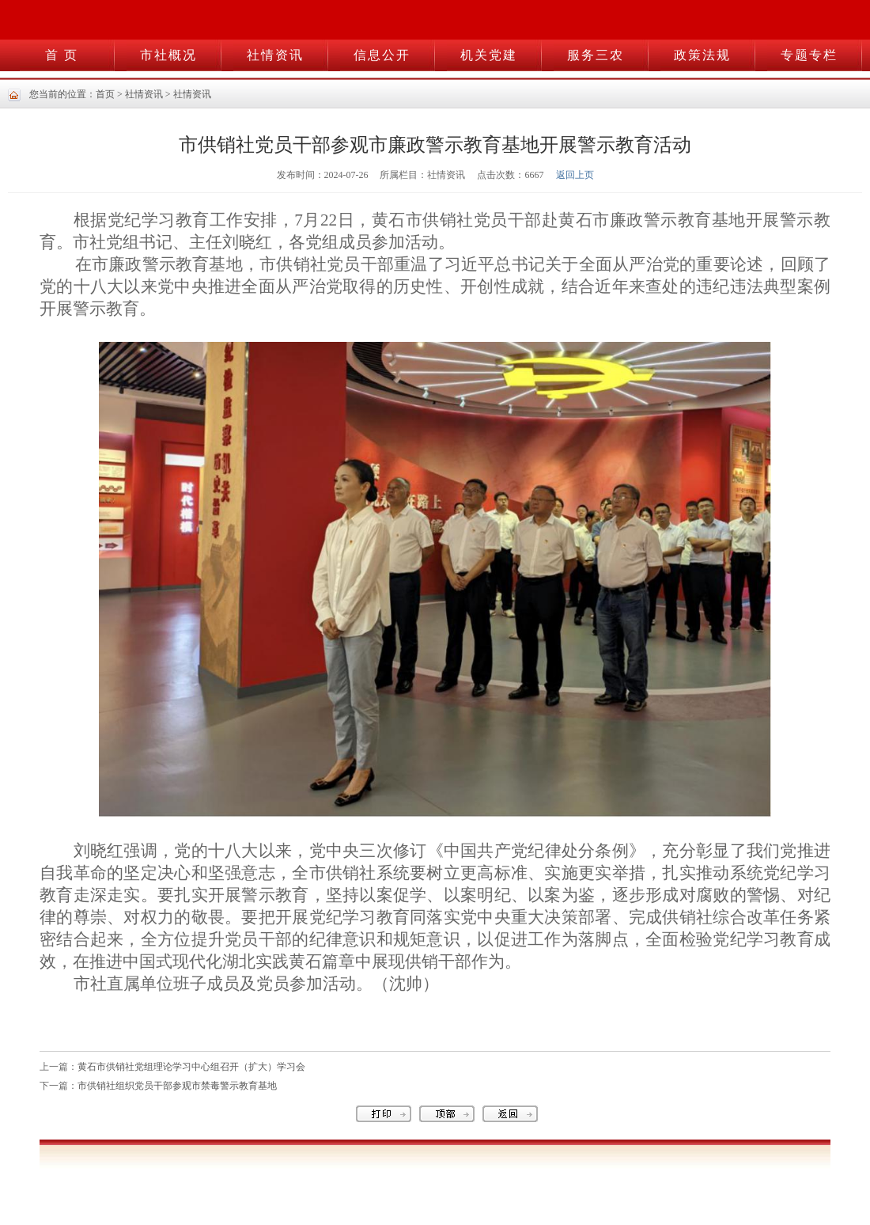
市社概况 (168, 55)
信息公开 (382, 55)
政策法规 (702, 55)
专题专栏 (809, 55)
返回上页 (575, 174)
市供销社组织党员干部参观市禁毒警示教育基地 (177, 1085)
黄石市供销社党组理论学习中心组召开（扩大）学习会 (191, 1066)
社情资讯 (275, 55)
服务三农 (595, 55)
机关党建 (488, 55)
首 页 (61, 55)
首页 (105, 94)
